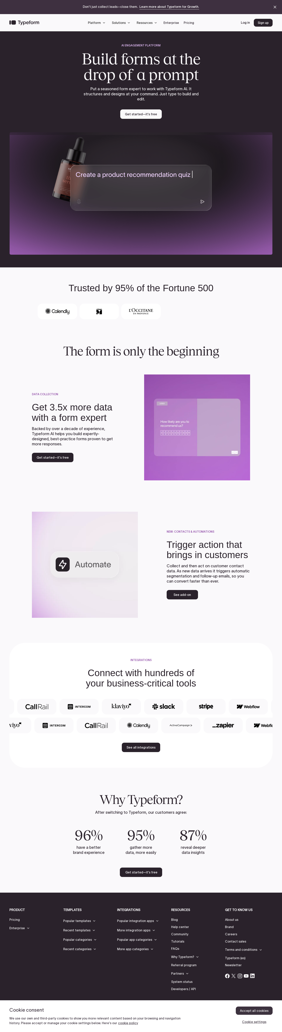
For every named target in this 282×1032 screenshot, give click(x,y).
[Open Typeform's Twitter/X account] (233, 975)
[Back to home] (24, 22)
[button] (97, 22)
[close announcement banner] (275, 7)
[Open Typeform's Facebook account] (227, 975)
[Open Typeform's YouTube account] (246, 975)
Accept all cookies (254, 1010)
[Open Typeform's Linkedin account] (252, 975)
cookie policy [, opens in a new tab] (128, 1023)
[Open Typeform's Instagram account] (240, 975)
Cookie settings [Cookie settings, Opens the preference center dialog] (254, 1022)
